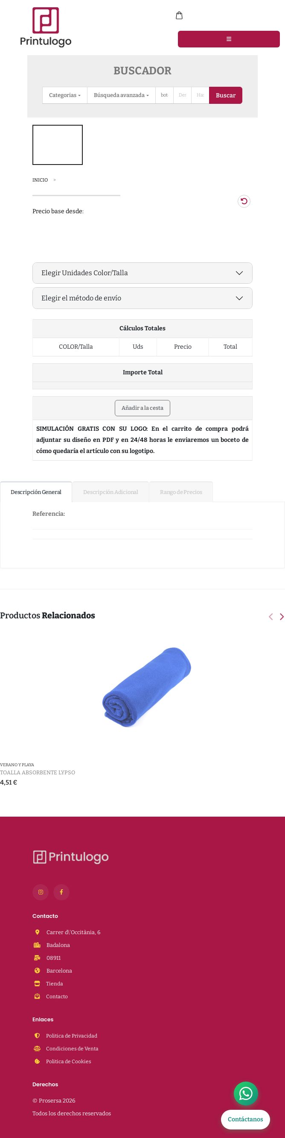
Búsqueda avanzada (119, 95)
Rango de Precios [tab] (181, 492)
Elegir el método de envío (81, 298)
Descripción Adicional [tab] (110, 492)
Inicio (40, 180)
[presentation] (272, 617)
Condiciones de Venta (73, 1048)
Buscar (226, 95)
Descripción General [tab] (36, 492)
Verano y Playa (17, 765)
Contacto (57, 996)
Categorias (63, 95)
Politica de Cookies (69, 1061)
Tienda (54, 983)
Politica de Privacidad (73, 1035)
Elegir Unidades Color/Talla (84, 273)
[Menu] (229, 39)
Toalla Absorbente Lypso (37, 772)
